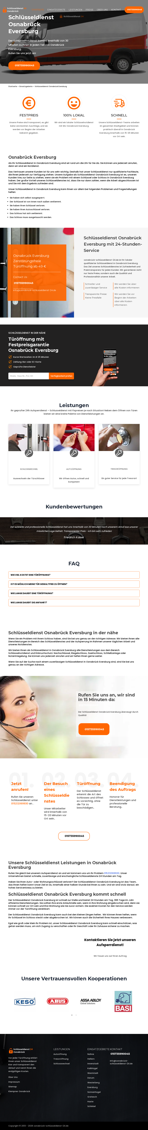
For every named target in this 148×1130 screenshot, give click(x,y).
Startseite (38, 10)
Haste (90, 1101)
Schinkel (91, 1106)
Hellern (91, 1058)
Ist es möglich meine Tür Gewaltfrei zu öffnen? (39, 584)
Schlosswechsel (29, 469)
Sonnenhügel (94, 1092)
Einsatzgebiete (56, 10)
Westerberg (93, 1082)
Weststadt (92, 1073)
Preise (89, 10)
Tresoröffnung (119, 469)
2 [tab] (76, 1015)
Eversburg (92, 1087)
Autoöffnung (74, 469)
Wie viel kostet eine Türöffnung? (30, 574)
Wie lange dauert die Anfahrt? (29, 602)
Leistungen (75, 10)
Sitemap (12, 1086)
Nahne (90, 1054)
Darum (90, 1077)
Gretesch (92, 1096)
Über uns (102, 10)
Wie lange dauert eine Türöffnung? (32, 593)
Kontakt (116, 10)
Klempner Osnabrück (19, 1091)
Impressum (14, 1081)
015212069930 (19, 803)
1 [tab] (72, 1015)
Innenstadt (93, 1063)
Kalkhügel (92, 1068)
